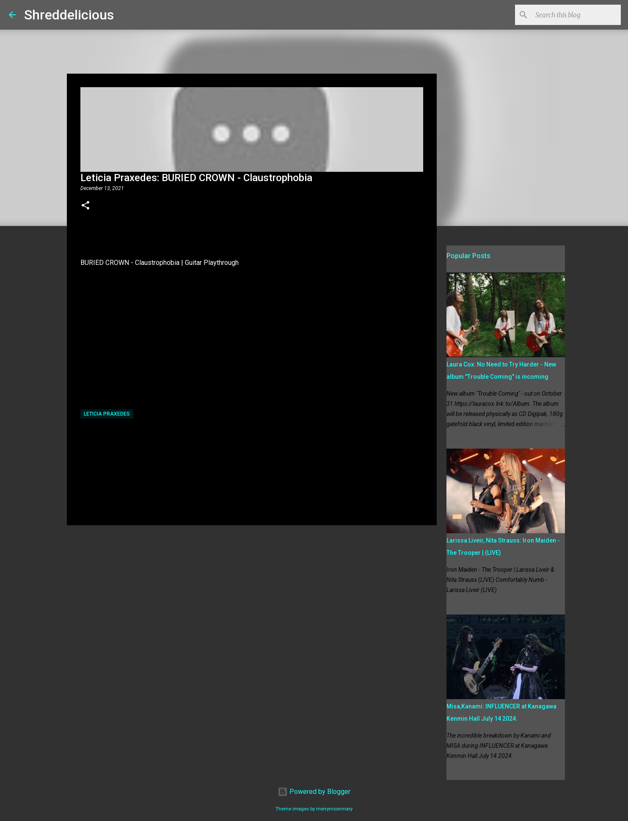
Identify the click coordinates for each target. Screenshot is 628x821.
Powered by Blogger (314, 792)
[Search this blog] (576, 15)
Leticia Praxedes (107, 414)
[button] (85, 206)
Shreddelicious (69, 15)
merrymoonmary (334, 809)
